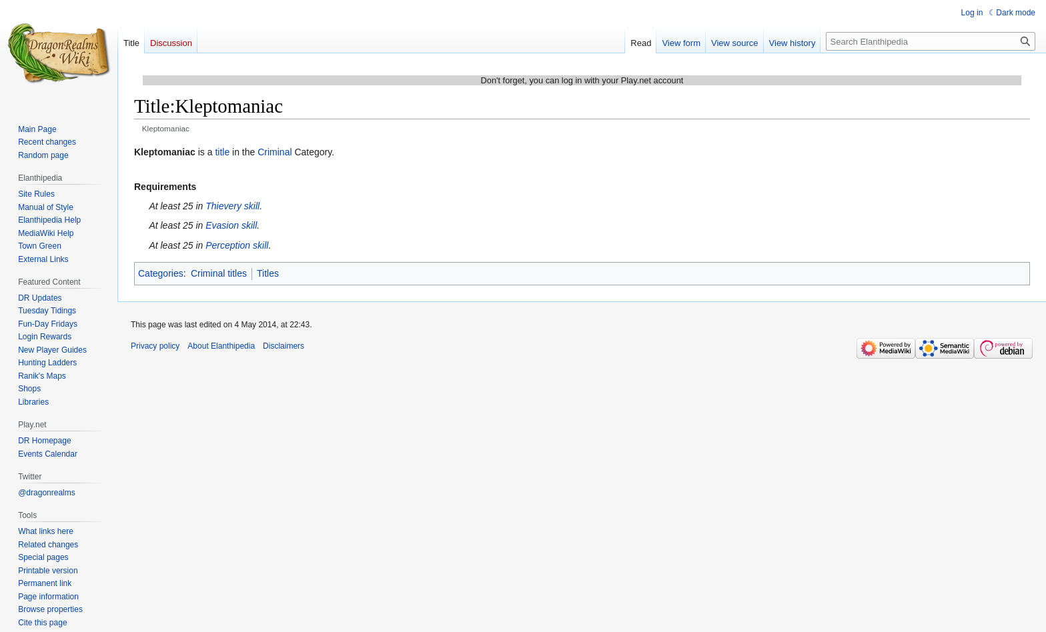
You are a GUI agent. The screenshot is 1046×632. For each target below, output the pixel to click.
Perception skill (236, 245)
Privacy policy (155, 346)
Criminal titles (219, 273)
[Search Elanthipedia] (930, 41)
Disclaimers (283, 346)
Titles (268, 273)
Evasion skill (231, 225)
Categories (160, 273)
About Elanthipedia (221, 346)
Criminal (274, 152)
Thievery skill (232, 206)
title (222, 152)
